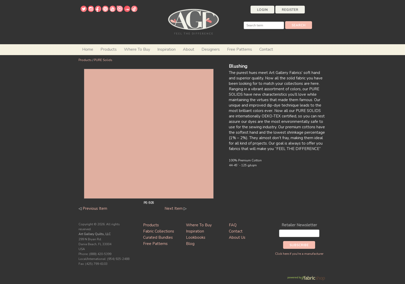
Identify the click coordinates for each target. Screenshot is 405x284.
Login (262, 10)
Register (290, 10)
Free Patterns (239, 49)
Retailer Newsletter (299, 225)
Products (85, 60)
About (188, 49)
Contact (266, 49)
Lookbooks (195, 237)
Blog (190, 243)
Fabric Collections (158, 231)
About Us (237, 237)
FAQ (233, 225)
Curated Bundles (158, 237)
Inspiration (166, 49)
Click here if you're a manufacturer (299, 254)
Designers (210, 49)
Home (87, 49)
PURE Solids (103, 60)
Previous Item (95, 208)
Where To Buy (199, 225)
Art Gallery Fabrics (193, 21)
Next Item (174, 208)
